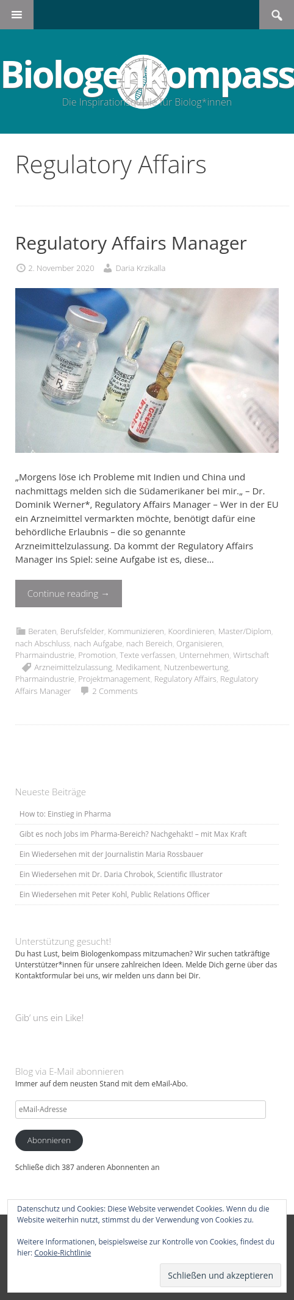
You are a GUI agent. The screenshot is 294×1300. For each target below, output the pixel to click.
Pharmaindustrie (44, 654)
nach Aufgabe (98, 643)
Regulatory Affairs (185, 678)
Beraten (42, 631)
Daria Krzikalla (140, 267)
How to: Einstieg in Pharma (65, 814)
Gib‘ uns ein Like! (49, 1017)
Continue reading (68, 593)
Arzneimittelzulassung (73, 667)
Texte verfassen (147, 654)
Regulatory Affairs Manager (131, 242)
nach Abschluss (42, 643)
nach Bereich (149, 643)
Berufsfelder (82, 631)
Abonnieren (49, 1140)
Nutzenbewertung (196, 667)
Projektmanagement (114, 678)
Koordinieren (191, 631)
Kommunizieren (136, 631)
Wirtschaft (251, 654)
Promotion (97, 654)
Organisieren (199, 643)
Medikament (138, 667)
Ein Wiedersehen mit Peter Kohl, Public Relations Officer (115, 894)
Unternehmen (204, 654)
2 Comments (115, 690)
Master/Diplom (244, 631)
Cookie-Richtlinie (62, 1253)
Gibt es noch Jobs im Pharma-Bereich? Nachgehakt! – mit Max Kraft (133, 834)
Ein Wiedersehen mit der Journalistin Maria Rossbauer (111, 854)
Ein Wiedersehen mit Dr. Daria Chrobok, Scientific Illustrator (121, 874)
